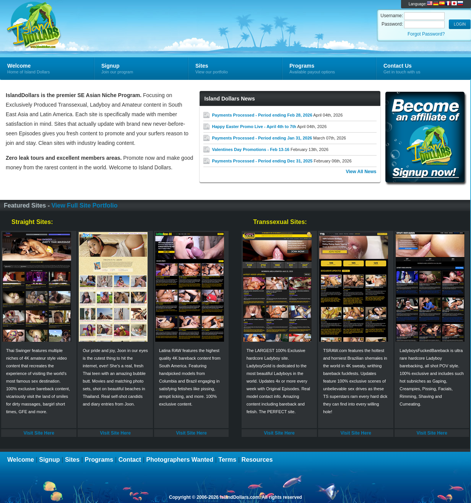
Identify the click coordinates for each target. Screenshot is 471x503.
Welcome (20, 459)
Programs (99, 459)
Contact (130, 459)
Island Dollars (91, 17)
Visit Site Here (38, 433)
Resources (257, 459)
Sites (72, 459)
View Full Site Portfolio (84, 205)
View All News (361, 171)
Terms (227, 459)
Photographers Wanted (179, 459)
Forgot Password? (426, 34)
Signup (49, 459)
